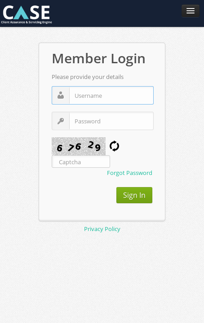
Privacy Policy (102, 229)
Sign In (134, 195)
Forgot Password (129, 173)
